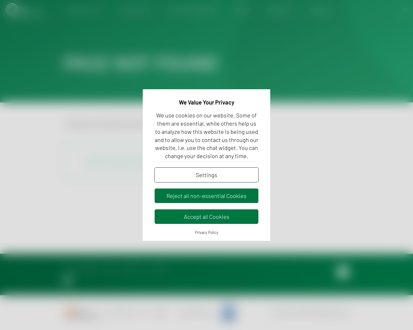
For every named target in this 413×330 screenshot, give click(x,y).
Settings (206, 174)
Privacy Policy (206, 232)
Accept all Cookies (206, 216)
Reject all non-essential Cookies (206, 195)
